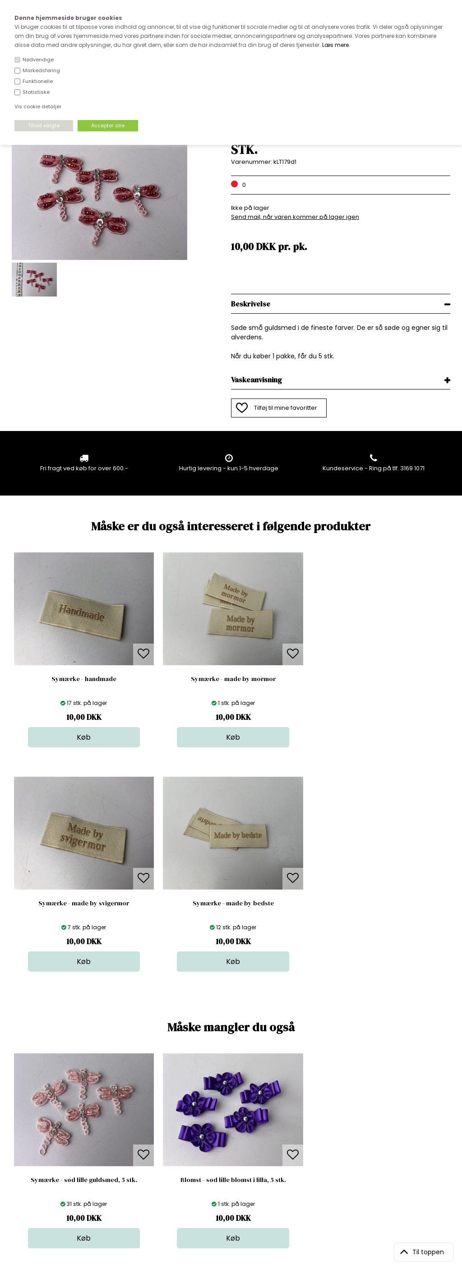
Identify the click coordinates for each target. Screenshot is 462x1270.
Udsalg (232, 1157)
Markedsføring (41, 70)
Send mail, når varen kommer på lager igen (295, 217)
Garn (229, 1130)
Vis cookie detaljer (37, 106)
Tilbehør (234, 1139)
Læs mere (335, 45)
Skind (230, 1121)
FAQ (123, 1130)
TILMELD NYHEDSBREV (386, 1132)
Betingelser (133, 1157)
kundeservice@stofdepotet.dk (56, 1157)
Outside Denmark (142, 1148)
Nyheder (234, 1148)
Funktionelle (38, 81)
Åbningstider (135, 1112)
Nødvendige (38, 59)
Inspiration (237, 1175)
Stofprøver (237, 1166)
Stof (227, 1112)
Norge (126, 1139)
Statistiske (36, 92)
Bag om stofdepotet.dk (151, 1121)
